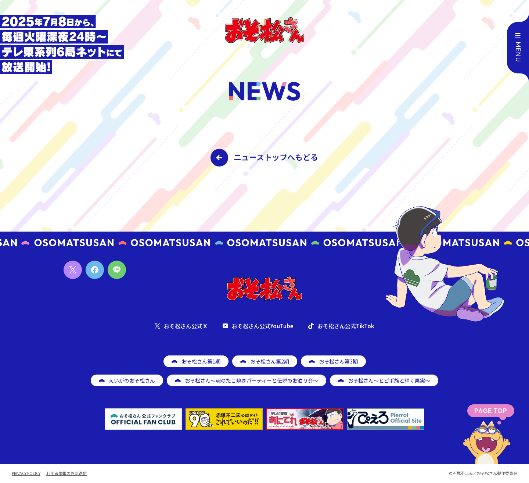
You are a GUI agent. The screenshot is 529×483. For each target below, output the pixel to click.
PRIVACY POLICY (26, 473)
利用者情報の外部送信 (66, 473)
